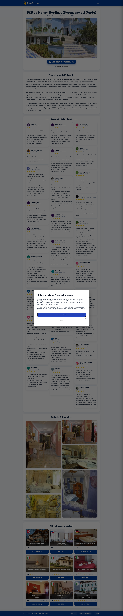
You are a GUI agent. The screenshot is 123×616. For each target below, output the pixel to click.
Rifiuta (61, 320)
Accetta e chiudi (61, 315)
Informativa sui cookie (78, 309)
